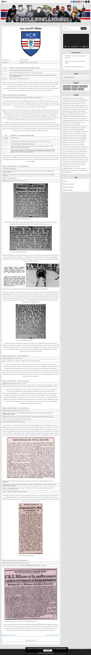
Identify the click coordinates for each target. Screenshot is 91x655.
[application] (76, 41)
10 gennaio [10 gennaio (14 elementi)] (67, 86)
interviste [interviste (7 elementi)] (67, 89)
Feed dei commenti (68, 187)
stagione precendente (9, 635)
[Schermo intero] (87, 46)
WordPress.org (67, 190)
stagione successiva (52, 635)
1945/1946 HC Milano (31, 28)
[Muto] (84, 46)
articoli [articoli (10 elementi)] (75, 86)
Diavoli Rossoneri (30, 640)
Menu (5, 1)
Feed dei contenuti (68, 184)
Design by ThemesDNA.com (45, 653)
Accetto (48, 650)
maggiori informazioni (61, 648)
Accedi (65, 181)
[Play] (65, 46)
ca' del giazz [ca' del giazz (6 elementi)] (83, 86)
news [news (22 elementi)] (74, 89)
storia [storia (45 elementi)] (81, 89)
